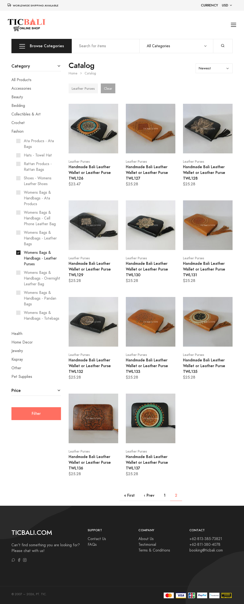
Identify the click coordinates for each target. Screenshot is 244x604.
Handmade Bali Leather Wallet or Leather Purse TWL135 (204, 365)
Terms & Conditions (154, 550)
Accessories (21, 88)
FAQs (92, 544)
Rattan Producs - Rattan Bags (38, 166)
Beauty (17, 97)
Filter (36, 413)
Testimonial (147, 544)
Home (73, 73)
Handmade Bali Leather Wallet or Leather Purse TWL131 (204, 269)
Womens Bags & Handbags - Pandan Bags (40, 298)
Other (16, 368)
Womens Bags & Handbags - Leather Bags (40, 238)
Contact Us (97, 539)
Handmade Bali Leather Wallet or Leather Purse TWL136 (90, 462)
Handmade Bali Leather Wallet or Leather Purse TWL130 (147, 269)
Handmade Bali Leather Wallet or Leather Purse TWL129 (90, 269)
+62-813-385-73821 (205, 539)
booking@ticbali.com (206, 550)
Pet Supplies (21, 376)
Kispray (17, 359)
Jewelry (17, 351)
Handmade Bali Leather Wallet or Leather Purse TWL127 (147, 172)
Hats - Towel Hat (38, 155)
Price (16, 390)
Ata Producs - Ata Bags (39, 143)
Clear (108, 88)
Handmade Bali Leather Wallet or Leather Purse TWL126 (90, 172)
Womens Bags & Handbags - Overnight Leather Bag (42, 278)
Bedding (18, 105)
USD (225, 5)
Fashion (17, 131)
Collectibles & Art (26, 114)
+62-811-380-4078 (204, 544)
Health (16, 333)
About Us (146, 539)
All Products (21, 80)
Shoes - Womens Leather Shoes (37, 181)
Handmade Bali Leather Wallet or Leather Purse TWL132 (90, 365)
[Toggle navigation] (234, 25)
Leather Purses (79, 161)
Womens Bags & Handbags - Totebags (41, 315)
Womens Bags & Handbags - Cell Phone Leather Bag (40, 218)
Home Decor (22, 342)
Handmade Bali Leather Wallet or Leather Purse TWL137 (147, 462)
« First (129, 495)
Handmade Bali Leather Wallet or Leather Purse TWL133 (147, 365)
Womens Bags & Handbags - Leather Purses (40, 258)
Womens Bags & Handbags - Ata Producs (37, 198)
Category (20, 66)
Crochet (18, 122)
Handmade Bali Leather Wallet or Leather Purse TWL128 (204, 172)
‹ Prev (149, 495)
